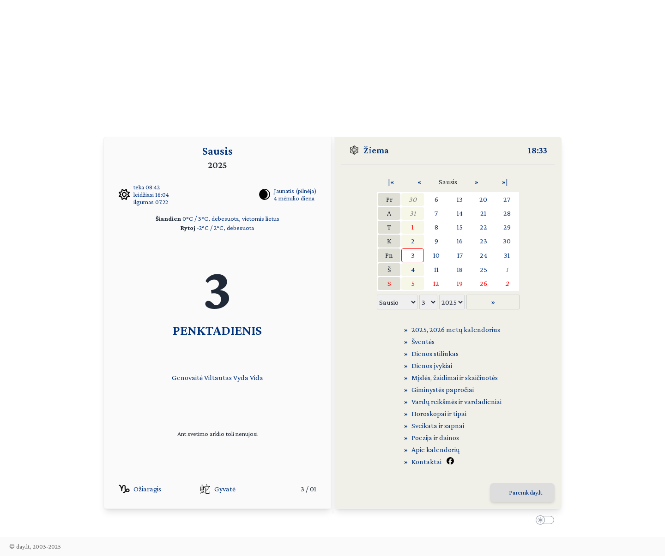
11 (436, 269)
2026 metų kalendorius (464, 329)
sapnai (454, 425)
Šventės (423, 341)
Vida (256, 377)
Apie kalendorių (435, 449)
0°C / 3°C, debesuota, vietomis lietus (230, 218)
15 (460, 227)
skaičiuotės (481, 377)
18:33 (537, 150)
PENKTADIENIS (217, 330)
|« (391, 182)
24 (483, 255)
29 (507, 227)
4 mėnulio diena (294, 198)
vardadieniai (483, 401)
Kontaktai (426, 461)
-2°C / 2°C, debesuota (225, 227)
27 (506, 199)
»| (505, 182)
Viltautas (218, 377)
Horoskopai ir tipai (438, 413)
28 (507, 213)
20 (483, 199)
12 (436, 283)
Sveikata (424, 425)
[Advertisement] (332, 64)
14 (460, 213)
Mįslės (420, 377)
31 (413, 213)
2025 (419, 329)
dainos (449, 437)
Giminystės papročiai (442, 389)
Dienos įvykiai (431, 365)
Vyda (240, 377)
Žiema (376, 150)
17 (460, 255)
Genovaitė (187, 377)
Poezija (421, 437)
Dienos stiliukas (435, 353)
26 (483, 283)
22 (483, 227)
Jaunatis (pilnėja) (295, 190)
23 (483, 241)
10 (436, 255)
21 (483, 213)
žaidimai (445, 377)
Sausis (217, 151)
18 (460, 269)
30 (413, 199)
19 (460, 283)
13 (460, 199)
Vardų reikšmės (434, 401)
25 (483, 269)
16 (460, 241)
